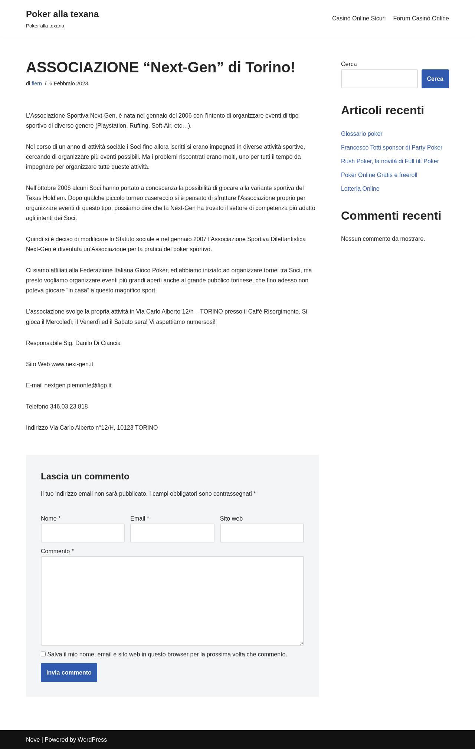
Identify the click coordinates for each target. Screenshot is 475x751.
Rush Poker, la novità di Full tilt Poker (390, 161)
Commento (57, 552)
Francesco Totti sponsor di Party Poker (392, 147)
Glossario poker (362, 134)
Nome (50, 519)
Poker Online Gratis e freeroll (379, 175)
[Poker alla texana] (62, 18)
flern (37, 83)
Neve (33, 741)
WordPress (92, 741)
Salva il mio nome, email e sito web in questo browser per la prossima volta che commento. (167, 656)
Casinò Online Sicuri (359, 18)
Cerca (349, 64)
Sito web (231, 519)
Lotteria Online (360, 189)
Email (139, 519)
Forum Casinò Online (421, 18)
